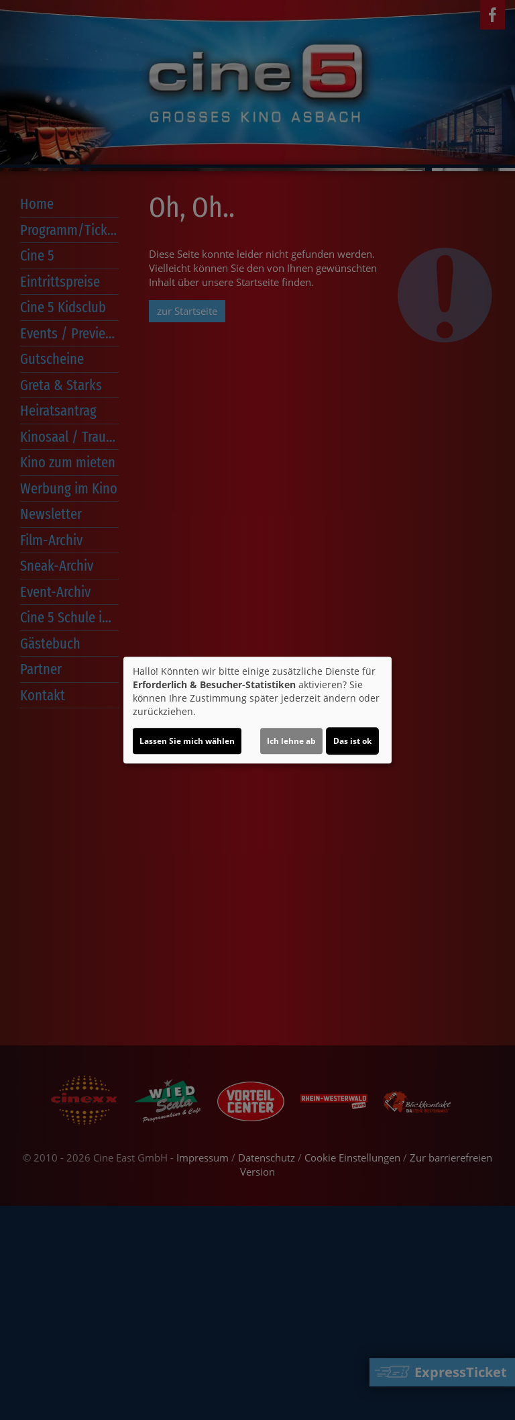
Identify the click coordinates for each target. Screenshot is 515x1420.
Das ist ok (352, 741)
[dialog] (257, 710)
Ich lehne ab (291, 741)
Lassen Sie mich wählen (187, 741)
